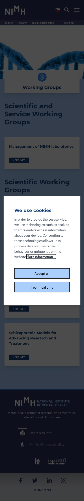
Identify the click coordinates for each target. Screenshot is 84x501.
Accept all (42, 273)
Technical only (42, 287)
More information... (41, 257)
